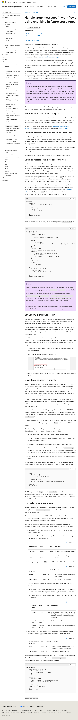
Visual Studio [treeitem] (9, 31)
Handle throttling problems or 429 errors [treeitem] (13, 136)
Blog (22, 712)
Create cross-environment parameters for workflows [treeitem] (12, 90)
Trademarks (68, 712)
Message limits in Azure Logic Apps (48, 57)
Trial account (71, 6)
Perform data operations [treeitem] (12, 82)
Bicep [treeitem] (7, 36)
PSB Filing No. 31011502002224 (29, 710)
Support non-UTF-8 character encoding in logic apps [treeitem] (13, 143)
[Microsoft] (3, 2)
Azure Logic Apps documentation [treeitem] (11, 15)
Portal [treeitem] (7, 26)
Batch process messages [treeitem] (12, 108)
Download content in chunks (33, 38)
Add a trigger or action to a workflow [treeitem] (13, 72)
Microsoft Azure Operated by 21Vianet (56, 710)
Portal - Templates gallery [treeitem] (12, 29)
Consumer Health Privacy (47, 712)
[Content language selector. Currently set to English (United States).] (9, 706)
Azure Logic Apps (33, 12)
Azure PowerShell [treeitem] (10, 43)
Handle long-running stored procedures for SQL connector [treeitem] (13, 130)
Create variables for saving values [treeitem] (12, 79)
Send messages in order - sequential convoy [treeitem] (12, 112)
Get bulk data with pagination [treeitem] (10, 105)
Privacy (41, 710)
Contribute (29, 712)
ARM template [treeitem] (9, 38)
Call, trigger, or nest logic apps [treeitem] (12, 101)
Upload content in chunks (32, 40)
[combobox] (11, 12)
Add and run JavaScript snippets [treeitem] (12, 85)
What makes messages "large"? (34, 33)
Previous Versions (15, 712)
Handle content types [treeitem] (11, 119)
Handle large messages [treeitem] (12, 126)
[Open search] (74, 2)
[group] (50, 255)
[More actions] (74, 12)
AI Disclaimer (5, 712)
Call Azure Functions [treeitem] (11, 93)
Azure (26, 12)
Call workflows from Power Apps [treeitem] (12, 96)
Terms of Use (60, 712)
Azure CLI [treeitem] (8, 40)
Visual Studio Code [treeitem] (11, 33)
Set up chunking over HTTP (33, 36)
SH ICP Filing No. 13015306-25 (9, 710)
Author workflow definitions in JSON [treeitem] (13, 116)
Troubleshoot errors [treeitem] (11, 148)
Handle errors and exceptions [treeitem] (10, 123)
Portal (64, 6)
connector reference (64, 128)
